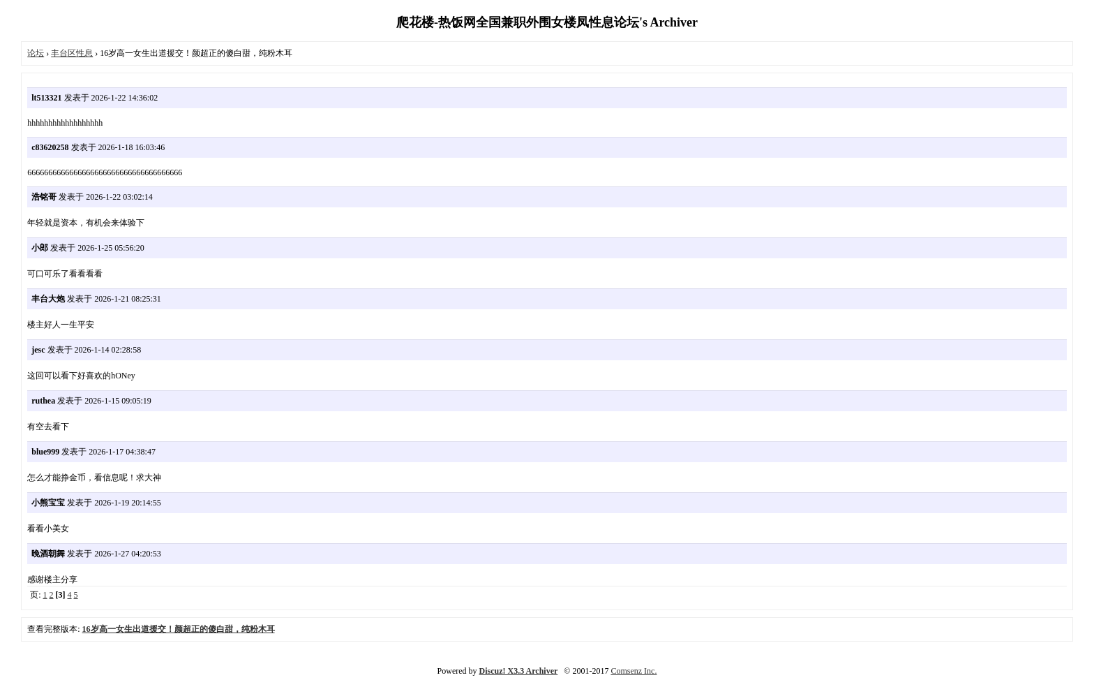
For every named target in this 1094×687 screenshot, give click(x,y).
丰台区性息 (72, 53)
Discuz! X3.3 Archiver (518, 671)
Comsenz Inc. (633, 671)
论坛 (35, 53)
